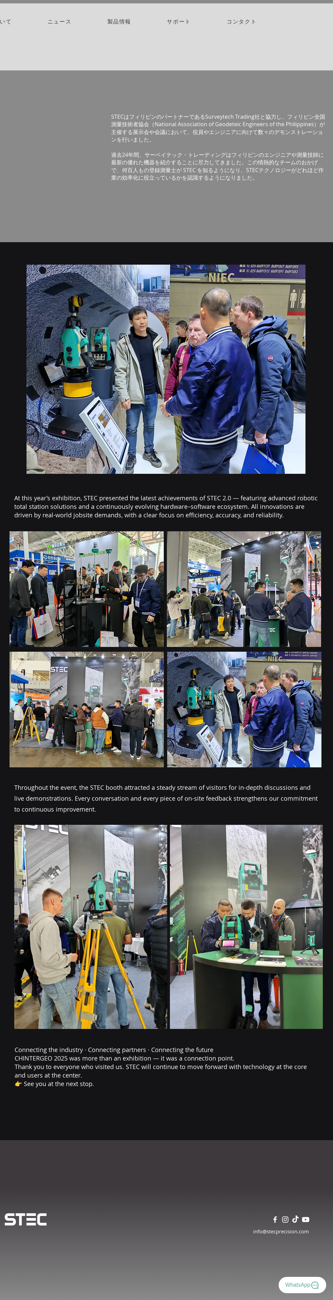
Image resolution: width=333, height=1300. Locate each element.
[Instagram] (285, 1219)
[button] (119, 22)
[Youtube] (305, 1219)
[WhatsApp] (302, 1285)
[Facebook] (275, 1219)
